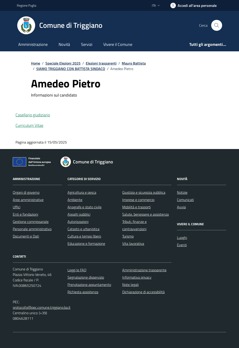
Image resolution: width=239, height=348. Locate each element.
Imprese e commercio (138, 199)
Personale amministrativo (32, 229)
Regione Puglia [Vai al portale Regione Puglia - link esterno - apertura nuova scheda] (26, 5)
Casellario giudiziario (33, 115)
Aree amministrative (28, 199)
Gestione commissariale (31, 221)
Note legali (130, 284)
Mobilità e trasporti (136, 207)
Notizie (182, 192)
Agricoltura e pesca (82, 192)
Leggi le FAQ (77, 270)
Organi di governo (26, 192)
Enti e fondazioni (25, 214)
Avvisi (181, 207)
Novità (64, 44)
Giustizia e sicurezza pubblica (143, 192)
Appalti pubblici (79, 214)
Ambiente (75, 199)
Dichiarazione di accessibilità (143, 292)
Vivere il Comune (117, 44)
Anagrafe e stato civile (84, 207)
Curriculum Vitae (29, 125)
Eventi (182, 245)
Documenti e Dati (26, 236)
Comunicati (185, 199)
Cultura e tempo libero (84, 236)
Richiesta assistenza (83, 292)
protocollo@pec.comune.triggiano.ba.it (41, 307)
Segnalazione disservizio (86, 277)
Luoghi (182, 237)
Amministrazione (33, 44)
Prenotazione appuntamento (89, 284)
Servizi (86, 44)
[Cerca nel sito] (216, 25)
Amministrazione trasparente (144, 270)
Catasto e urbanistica (83, 229)
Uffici (16, 207)
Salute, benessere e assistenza (145, 214)
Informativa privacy (136, 277)
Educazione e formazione (86, 243)
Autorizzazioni (78, 221)
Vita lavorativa (133, 243)
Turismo (128, 236)
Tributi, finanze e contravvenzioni (134, 225)
